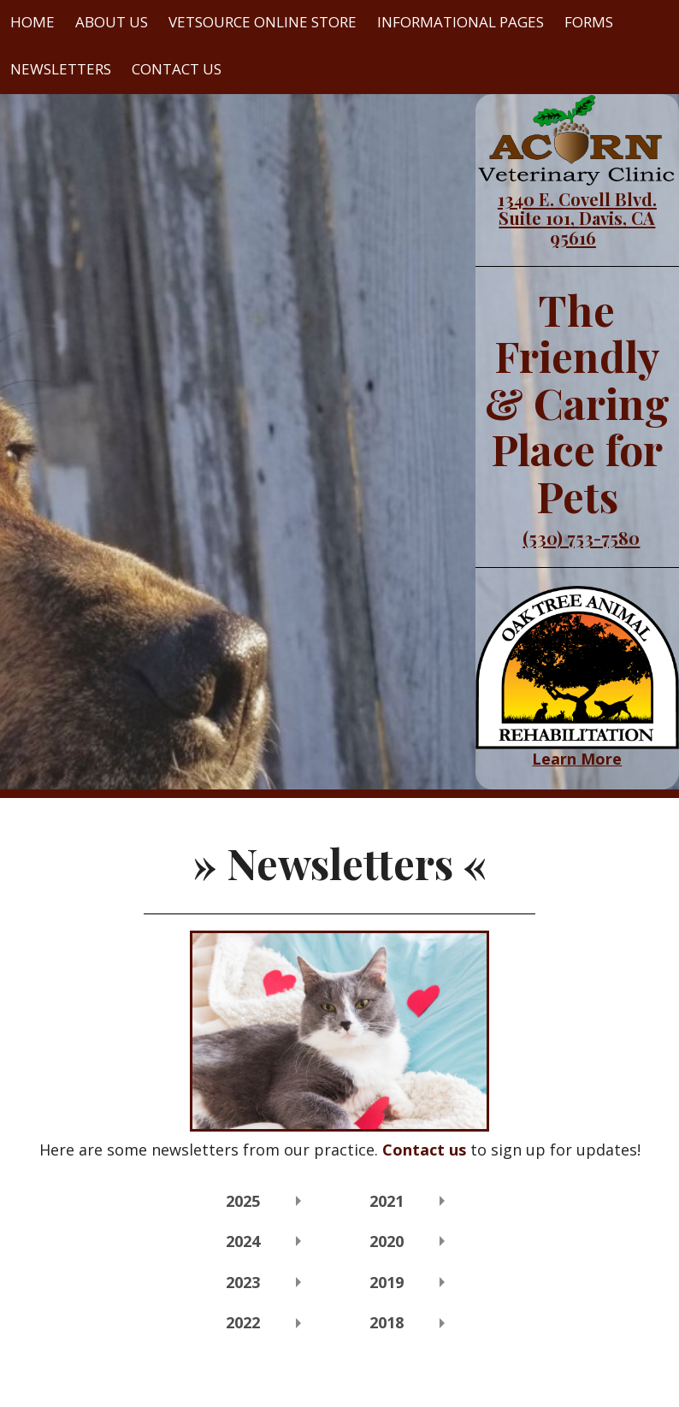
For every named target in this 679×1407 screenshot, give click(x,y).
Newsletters (60, 69)
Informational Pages (460, 22)
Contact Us (176, 69)
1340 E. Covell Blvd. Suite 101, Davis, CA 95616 (577, 218)
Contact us (424, 1149)
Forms (588, 22)
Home (32, 22)
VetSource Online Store (262, 22)
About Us (111, 22)
